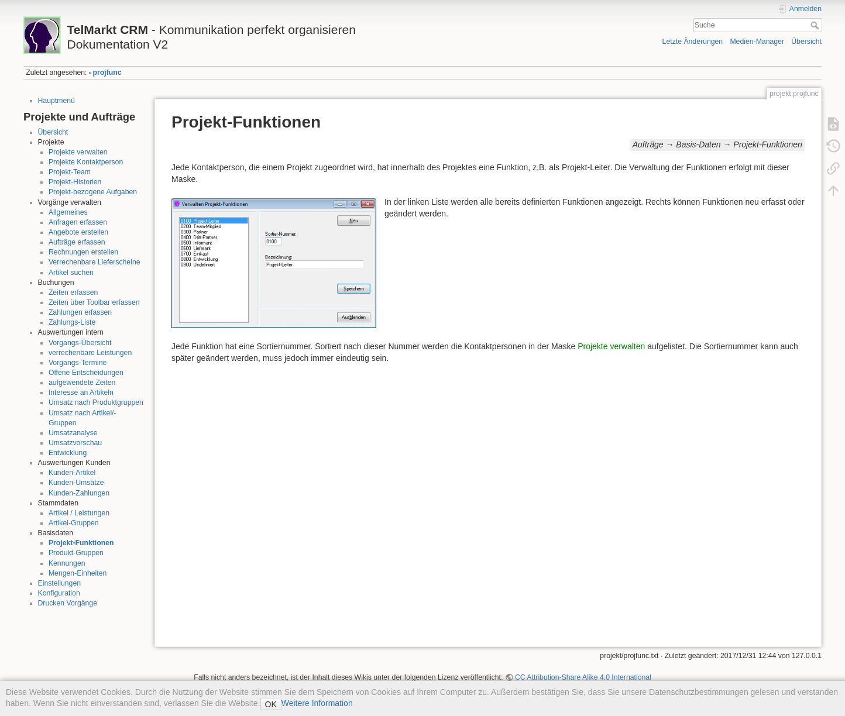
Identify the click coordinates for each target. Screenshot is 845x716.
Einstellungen (59, 583)
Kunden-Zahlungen (79, 493)
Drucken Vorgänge (67, 603)
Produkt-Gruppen (76, 553)
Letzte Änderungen (692, 41)
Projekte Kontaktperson (86, 162)
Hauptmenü (56, 101)
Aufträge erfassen (77, 242)
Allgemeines (68, 212)
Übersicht (806, 41)
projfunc (107, 72)
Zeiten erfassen (73, 292)
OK (271, 704)
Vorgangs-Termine (78, 363)
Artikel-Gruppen (74, 523)
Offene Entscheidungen (86, 373)
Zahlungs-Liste (72, 322)
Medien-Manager (757, 41)
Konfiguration (59, 593)
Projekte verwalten (78, 152)
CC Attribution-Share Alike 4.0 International (583, 677)
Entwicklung (68, 453)
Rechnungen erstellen (83, 252)
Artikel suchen (71, 272)
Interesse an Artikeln (81, 392)
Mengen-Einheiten (78, 573)
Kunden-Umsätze (76, 483)
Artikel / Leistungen (79, 513)
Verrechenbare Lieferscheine (94, 262)
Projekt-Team (70, 172)
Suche (816, 25)
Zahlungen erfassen (80, 312)
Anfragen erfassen (78, 222)
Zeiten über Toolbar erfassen (94, 302)
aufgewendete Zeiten (82, 382)
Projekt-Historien (75, 182)
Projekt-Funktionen (81, 543)
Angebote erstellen (78, 232)
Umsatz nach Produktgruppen (96, 402)
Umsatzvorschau (75, 443)
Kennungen (67, 563)
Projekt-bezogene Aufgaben (93, 192)
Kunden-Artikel (72, 473)
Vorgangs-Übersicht (80, 343)
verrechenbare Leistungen (90, 353)
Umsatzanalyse (73, 433)
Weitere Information (317, 703)
